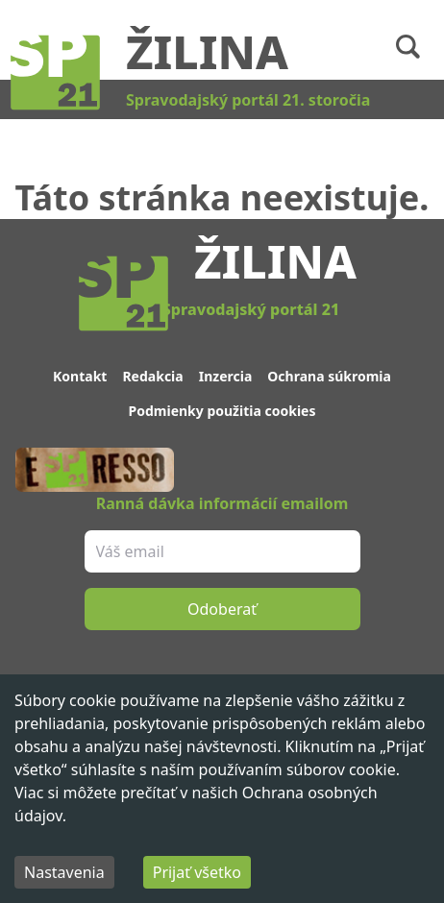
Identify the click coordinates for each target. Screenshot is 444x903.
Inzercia (226, 376)
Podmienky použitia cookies (222, 411)
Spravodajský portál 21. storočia (248, 99)
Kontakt (80, 376)
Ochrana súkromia (329, 376)
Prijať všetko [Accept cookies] (197, 872)
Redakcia (152, 376)
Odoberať (222, 609)
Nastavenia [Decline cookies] (64, 872)
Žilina (207, 51)
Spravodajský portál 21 (250, 309)
